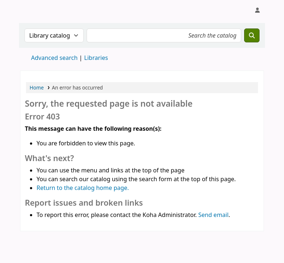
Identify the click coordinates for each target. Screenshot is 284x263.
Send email (213, 215)
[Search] (252, 35)
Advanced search (54, 58)
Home (37, 87)
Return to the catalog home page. (83, 188)
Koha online (38, 10)
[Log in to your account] (257, 10)
